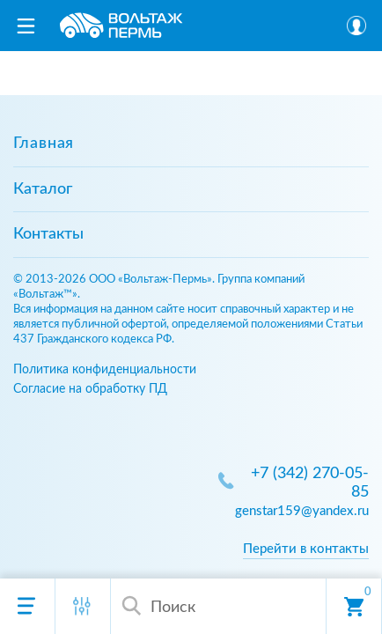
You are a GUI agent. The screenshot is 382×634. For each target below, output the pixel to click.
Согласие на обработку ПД (90, 388)
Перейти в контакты (306, 549)
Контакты (48, 234)
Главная (43, 143)
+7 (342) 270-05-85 (310, 483)
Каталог (42, 189)
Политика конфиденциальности (104, 369)
